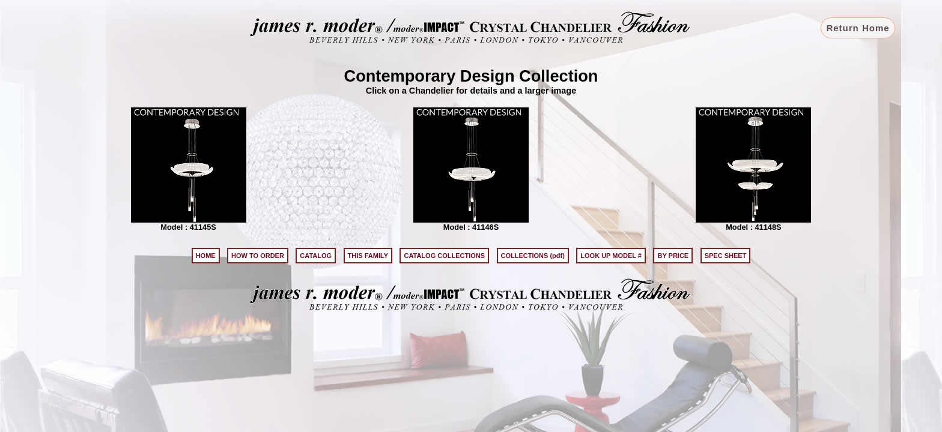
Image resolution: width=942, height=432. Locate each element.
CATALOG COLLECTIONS (444, 255)
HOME (206, 255)
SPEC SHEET (726, 255)
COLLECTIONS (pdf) (533, 255)
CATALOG (316, 255)
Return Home (857, 28)
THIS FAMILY (368, 255)
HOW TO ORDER (257, 255)
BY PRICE (672, 255)
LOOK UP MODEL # (611, 255)
